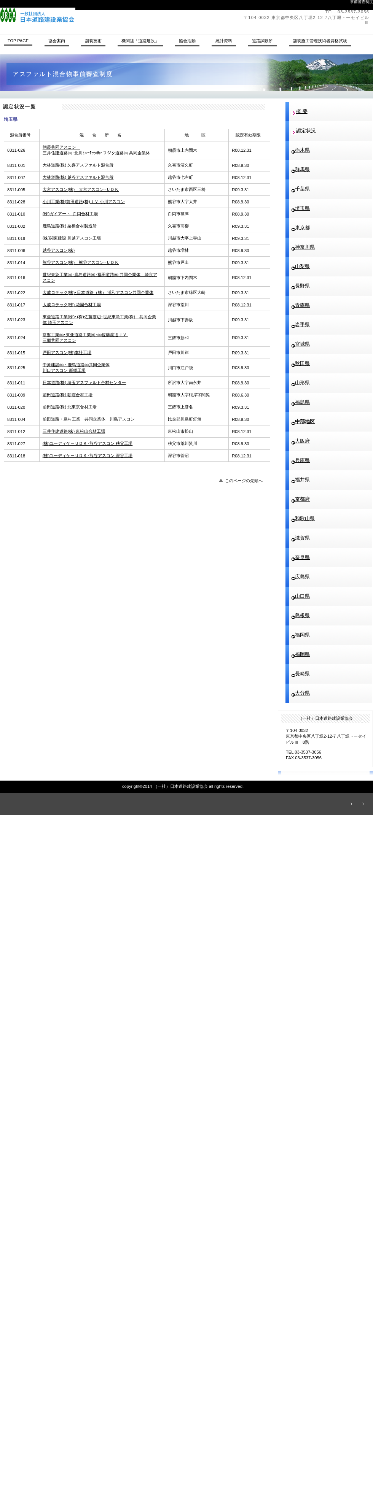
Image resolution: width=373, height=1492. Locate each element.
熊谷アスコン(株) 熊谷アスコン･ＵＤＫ (81, 262)
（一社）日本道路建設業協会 (104, 15)
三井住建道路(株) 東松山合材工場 (74, 431)
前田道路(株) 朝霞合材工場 (68, 394)
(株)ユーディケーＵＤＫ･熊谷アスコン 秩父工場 (88, 443)
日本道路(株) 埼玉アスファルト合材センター (84, 382)
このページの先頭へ (244, 480)
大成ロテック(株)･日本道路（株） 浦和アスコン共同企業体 (98, 292)
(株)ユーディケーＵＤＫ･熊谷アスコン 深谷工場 (88, 455)
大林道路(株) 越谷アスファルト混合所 (78, 177)
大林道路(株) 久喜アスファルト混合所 (78, 165)
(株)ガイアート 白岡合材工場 (70, 213)
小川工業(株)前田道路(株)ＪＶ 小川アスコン (84, 201)
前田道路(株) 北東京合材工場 (70, 407)
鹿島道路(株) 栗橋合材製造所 (70, 226)
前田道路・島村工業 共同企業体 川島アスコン (89, 419)
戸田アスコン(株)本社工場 (67, 352)
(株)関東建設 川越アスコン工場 (72, 238)
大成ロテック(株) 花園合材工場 (72, 304)
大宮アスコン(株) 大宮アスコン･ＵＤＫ (81, 189)
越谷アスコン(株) (59, 250)
